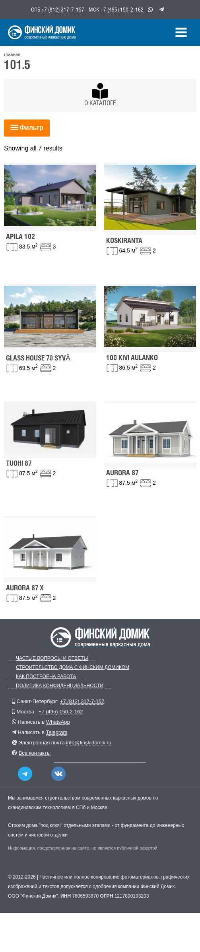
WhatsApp (58, 722)
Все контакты (34, 753)
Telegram (56, 732)
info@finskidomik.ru (88, 743)
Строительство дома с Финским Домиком (72, 667)
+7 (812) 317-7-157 (62, 9)
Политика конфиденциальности (59, 685)
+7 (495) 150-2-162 (122, 9)
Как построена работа (46, 676)
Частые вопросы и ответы (52, 658)
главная (12, 54)
